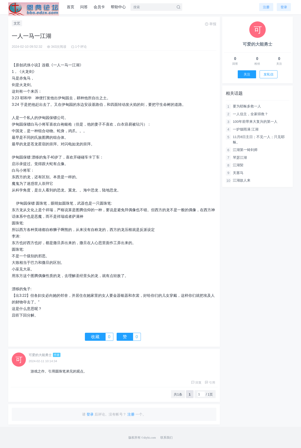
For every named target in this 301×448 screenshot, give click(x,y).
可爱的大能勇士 (40, 355)
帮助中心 (118, 7)
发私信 (268, 74)
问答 (84, 7)
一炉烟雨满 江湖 (245, 129)
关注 (247, 74)
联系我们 (166, 437)
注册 (266, 7)
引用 (210, 382)
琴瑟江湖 (240, 157)
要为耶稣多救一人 (247, 106)
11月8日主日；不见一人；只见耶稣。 (259, 139)
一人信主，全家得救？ (250, 114)
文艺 (17, 23)
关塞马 (238, 173)
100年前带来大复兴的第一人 (255, 121)
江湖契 (238, 165)
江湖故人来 (241, 180)
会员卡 (99, 7)
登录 (284, 7)
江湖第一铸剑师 (245, 150)
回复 (196, 382)
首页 (70, 7)
